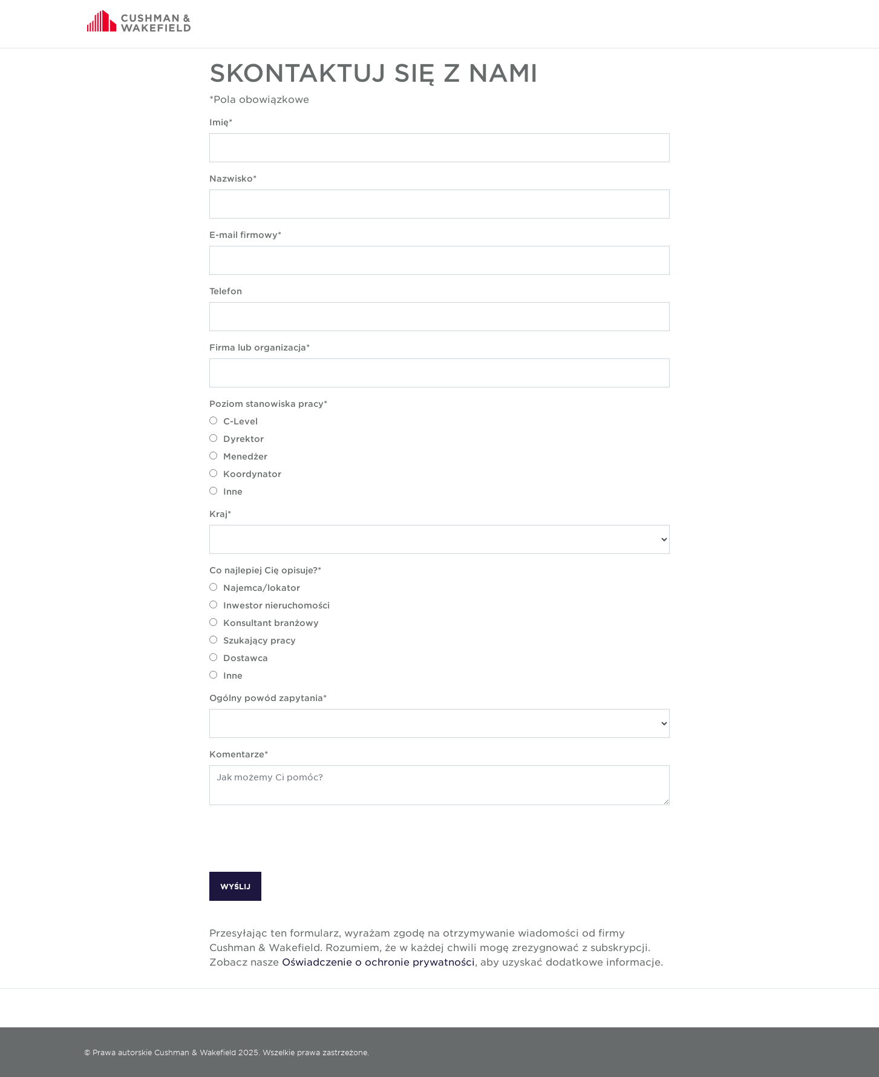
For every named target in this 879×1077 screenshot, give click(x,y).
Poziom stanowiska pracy (266, 403)
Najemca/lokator (254, 587)
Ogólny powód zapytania (266, 698)
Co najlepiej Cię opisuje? (263, 570)
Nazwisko (231, 178)
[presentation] (301, 838)
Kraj (218, 514)
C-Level (233, 421)
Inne (226, 491)
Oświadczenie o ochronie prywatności (378, 961)
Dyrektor (236, 438)
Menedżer (238, 456)
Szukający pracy (252, 640)
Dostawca (238, 658)
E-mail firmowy (243, 234)
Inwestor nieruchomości (269, 605)
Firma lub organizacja (257, 347)
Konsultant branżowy (264, 623)
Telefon (225, 291)
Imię (219, 122)
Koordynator (245, 474)
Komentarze (236, 754)
